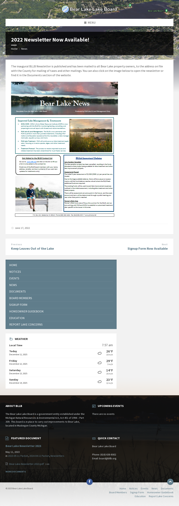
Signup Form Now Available (148, 248)
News (24, 48)
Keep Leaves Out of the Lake (32, 248)
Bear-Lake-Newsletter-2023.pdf (26, 464)
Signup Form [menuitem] (137, 492)
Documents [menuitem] (167, 488)
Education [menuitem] (140, 496)
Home (14, 48)
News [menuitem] (155, 488)
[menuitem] (61, 265)
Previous (16, 244)
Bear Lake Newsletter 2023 (23, 446)
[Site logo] (89, 11)
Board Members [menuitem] (118, 492)
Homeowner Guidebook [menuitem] (160, 492)
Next (165, 244)
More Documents (16, 471)
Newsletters (57, 455)
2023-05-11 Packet (18, 455)
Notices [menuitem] (133, 488)
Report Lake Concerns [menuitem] (161, 496)
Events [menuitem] (144, 488)
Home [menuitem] (123, 488)
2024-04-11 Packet (39, 455)
